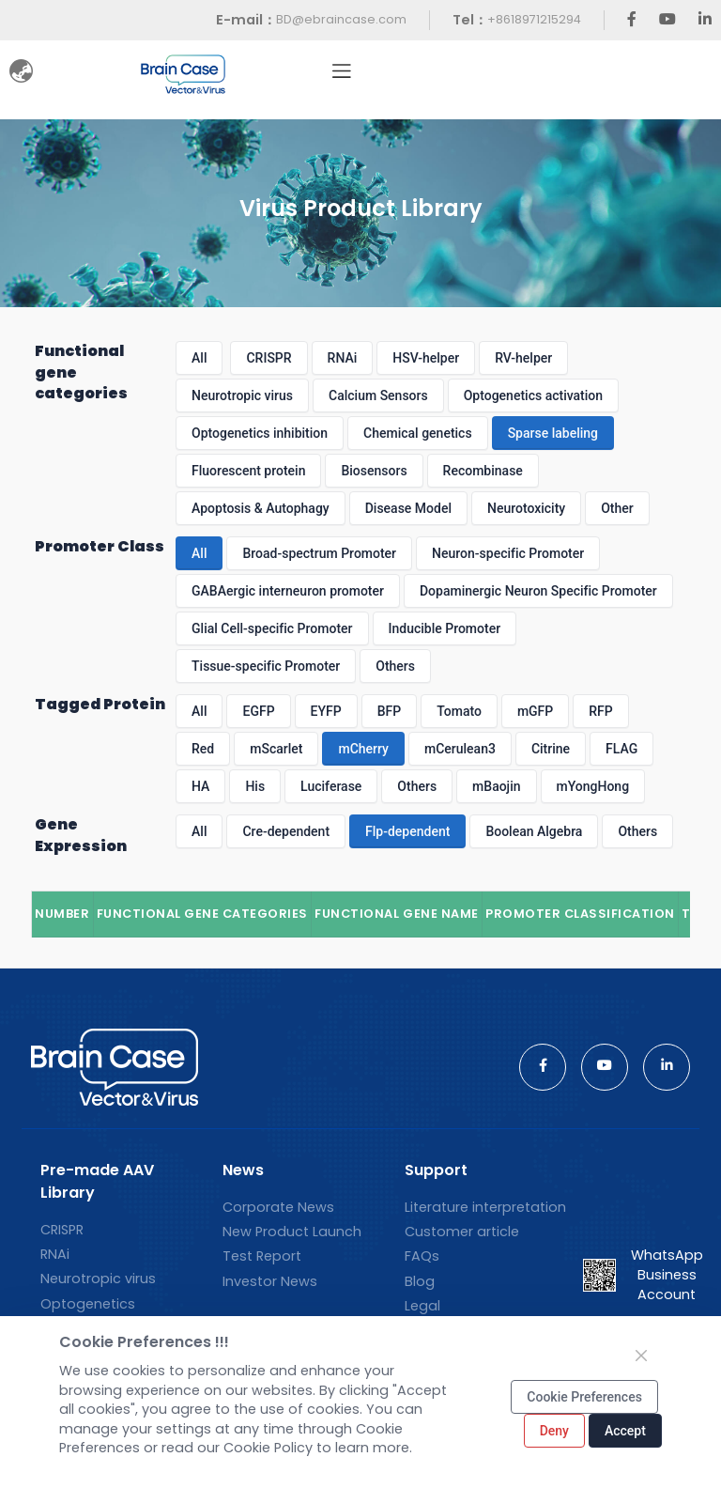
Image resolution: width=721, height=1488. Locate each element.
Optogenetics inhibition (260, 433)
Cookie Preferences (584, 1396)
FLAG (621, 748)
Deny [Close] (554, 1430)
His (255, 786)
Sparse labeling (553, 433)
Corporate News (278, 1207)
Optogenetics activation (533, 395)
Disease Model (408, 508)
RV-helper (523, 357)
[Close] (641, 1355)
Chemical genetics (417, 433)
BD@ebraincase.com (341, 19)
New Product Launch (291, 1231)
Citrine (550, 748)
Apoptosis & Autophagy (261, 508)
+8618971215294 (534, 19)
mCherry (363, 748)
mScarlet (276, 748)
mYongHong (593, 786)
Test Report (261, 1256)
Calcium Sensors (378, 395)
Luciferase (330, 786)
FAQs (422, 1256)
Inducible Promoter (445, 628)
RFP (600, 711)
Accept (625, 1430)
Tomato (459, 711)
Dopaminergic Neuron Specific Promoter (538, 590)
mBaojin (496, 786)
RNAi (343, 357)
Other (617, 508)
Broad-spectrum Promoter (319, 553)
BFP (389, 711)
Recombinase (483, 470)
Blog (420, 1281)
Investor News (269, 1281)
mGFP (535, 711)
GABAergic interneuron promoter (288, 590)
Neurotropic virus (242, 395)
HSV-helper (425, 357)
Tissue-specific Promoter (266, 666)
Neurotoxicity (526, 508)
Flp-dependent (407, 831)
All (199, 357)
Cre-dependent (286, 831)
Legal (422, 1305)
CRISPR (268, 357)
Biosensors (374, 470)
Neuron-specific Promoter (508, 553)
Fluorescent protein (248, 470)
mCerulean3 (460, 748)
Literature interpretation (485, 1207)
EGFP (258, 711)
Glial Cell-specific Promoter (272, 628)
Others (395, 666)
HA (200, 786)
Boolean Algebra (533, 831)
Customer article (462, 1231)
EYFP (326, 711)
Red (203, 748)
